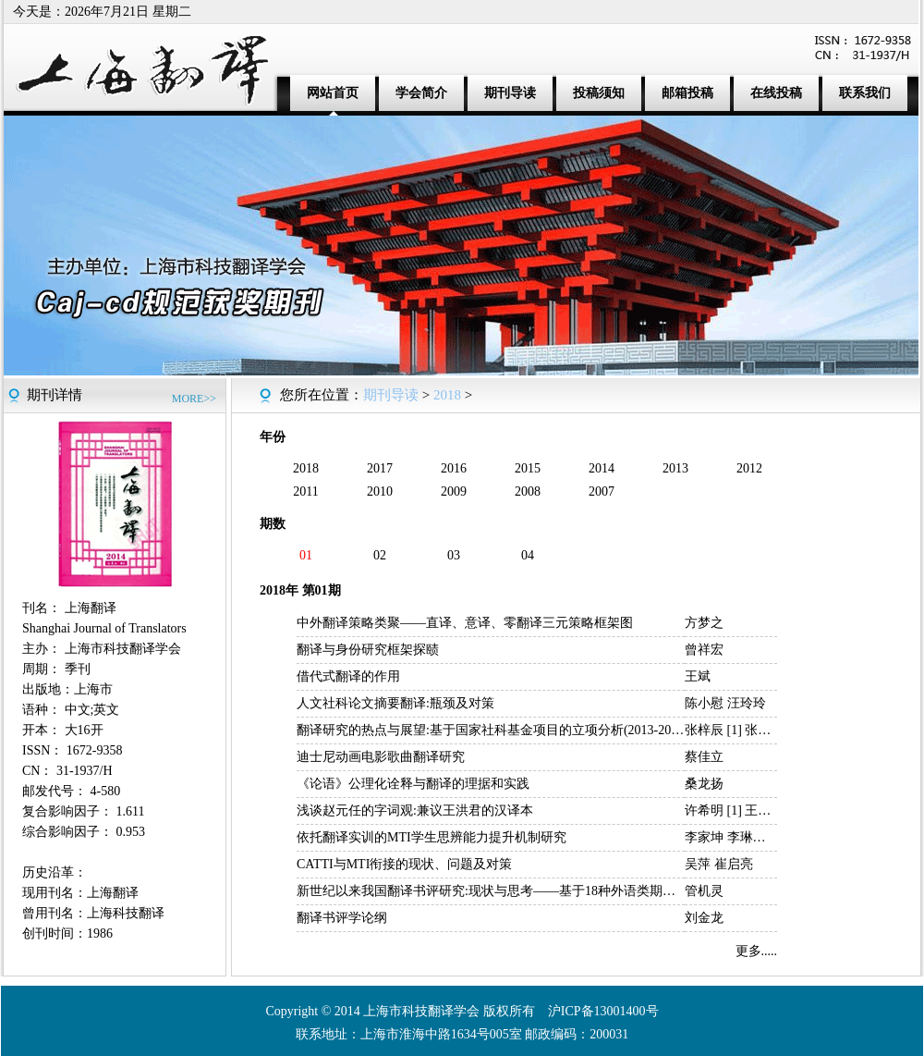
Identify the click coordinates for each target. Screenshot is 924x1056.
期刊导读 (510, 93)
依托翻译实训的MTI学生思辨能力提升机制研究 (431, 837)
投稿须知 (599, 93)
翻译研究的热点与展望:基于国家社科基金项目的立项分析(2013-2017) (492, 730)
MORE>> (194, 398)
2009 (454, 491)
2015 (528, 468)
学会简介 (421, 93)
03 (453, 555)
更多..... (757, 951)
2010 (380, 491)
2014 (601, 468)
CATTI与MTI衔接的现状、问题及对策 (404, 864)
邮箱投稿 (687, 93)
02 (379, 555)
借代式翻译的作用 (348, 676)
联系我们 (865, 93)
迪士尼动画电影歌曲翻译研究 (381, 757)
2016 (454, 468)
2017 (380, 468)
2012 (749, 468)
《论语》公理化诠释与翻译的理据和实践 (413, 784)
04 (527, 555)
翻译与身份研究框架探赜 (368, 650)
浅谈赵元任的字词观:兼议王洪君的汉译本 (415, 810)
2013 (675, 468)
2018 (447, 394)
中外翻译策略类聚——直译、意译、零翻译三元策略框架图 (465, 623)
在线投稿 (776, 93)
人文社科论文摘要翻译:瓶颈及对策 (395, 703)
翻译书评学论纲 (342, 918)
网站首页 (333, 93)
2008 (528, 491)
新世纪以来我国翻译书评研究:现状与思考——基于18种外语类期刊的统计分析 (518, 891)
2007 (601, 491)
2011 (305, 491)
